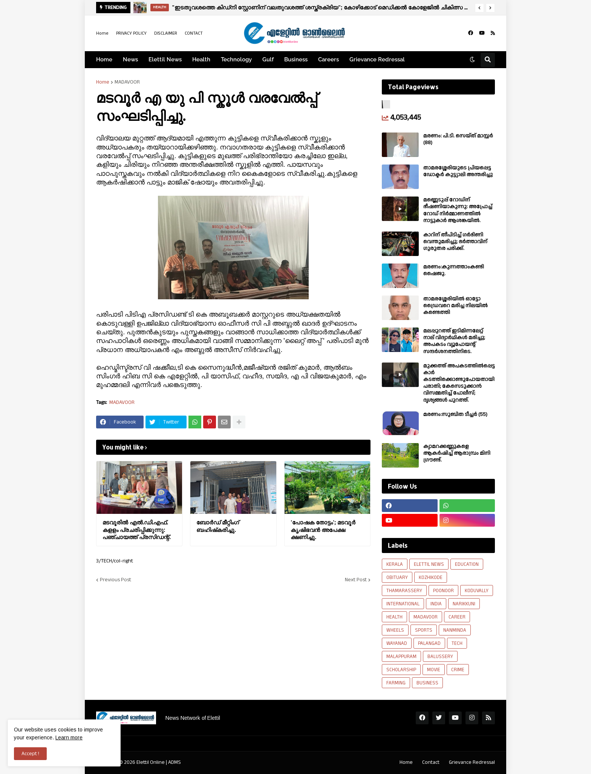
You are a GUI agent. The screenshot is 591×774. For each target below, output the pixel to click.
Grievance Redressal (472, 762)
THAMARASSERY (404, 590)
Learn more (69, 737)
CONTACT (194, 33)
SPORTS (423, 630)
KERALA (394, 564)
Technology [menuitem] (236, 59)
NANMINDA (454, 630)
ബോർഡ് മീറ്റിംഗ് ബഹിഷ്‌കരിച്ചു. (217, 526)
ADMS (174, 762)
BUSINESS (427, 683)
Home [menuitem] (104, 59)
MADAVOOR (127, 82)
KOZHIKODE (430, 577)
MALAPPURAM (401, 656)
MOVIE (433, 669)
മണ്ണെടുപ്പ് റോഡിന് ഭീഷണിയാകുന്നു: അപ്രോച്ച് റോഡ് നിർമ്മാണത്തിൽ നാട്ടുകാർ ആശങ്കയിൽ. (457, 210)
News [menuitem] (130, 59)
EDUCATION (467, 564)
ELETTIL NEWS (429, 564)
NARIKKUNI (464, 603)
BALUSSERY (440, 656)
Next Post (356, 580)
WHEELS (395, 630)
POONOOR (443, 590)
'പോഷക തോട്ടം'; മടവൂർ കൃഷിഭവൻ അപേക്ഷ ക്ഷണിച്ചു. (323, 530)
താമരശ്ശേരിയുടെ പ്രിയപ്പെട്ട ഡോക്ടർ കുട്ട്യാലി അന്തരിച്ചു (458, 171)
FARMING (396, 683)
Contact (430, 762)
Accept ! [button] (30, 753)
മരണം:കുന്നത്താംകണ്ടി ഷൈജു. (453, 270)
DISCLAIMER (165, 33)
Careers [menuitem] (328, 59)
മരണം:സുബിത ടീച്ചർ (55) (455, 414)
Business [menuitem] (296, 59)
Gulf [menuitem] (268, 59)
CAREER (457, 617)
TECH (457, 643)
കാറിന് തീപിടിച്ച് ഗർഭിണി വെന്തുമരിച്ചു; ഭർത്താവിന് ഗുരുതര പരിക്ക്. (455, 242)
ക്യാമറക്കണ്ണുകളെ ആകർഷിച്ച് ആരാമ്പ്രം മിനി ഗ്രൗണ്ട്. (456, 453)
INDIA (436, 603)
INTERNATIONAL (403, 603)
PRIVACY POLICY (131, 33)
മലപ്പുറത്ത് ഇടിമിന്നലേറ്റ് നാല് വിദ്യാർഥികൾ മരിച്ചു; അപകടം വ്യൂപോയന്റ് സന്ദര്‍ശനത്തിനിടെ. (454, 341)
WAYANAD (396, 643)
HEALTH (394, 617)
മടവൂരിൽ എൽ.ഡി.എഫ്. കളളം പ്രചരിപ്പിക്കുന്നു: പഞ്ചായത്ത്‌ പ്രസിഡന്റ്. (136, 530)
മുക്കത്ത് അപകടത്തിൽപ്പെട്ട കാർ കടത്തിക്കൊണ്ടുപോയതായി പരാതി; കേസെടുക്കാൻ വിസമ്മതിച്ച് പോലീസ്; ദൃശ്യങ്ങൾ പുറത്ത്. (459, 383)
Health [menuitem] (201, 59)
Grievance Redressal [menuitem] (377, 59)
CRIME (457, 669)
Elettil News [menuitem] (165, 59)
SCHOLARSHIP (401, 669)
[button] (479, 7)
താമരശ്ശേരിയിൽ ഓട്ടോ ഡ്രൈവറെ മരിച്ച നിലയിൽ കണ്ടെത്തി (455, 306)
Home (102, 33)
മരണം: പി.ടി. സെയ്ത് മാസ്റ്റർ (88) (458, 139)
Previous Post (115, 580)
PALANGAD (429, 643)
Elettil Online (150, 762)
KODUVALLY (476, 590)
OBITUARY (397, 577)
